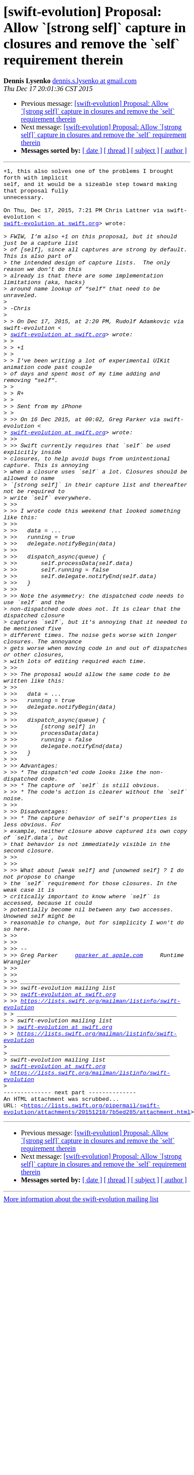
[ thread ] (116, 150)
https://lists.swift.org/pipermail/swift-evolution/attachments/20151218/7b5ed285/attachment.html (97, 1297)
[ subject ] (145, 150)
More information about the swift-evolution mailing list (81, 1388)
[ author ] (174, 150)
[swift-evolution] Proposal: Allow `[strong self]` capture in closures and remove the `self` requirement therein (98, 111)
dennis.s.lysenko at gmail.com (94, 81)
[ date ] (92, 150)
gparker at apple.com (109, 1113)
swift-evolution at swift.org (51, 235)
